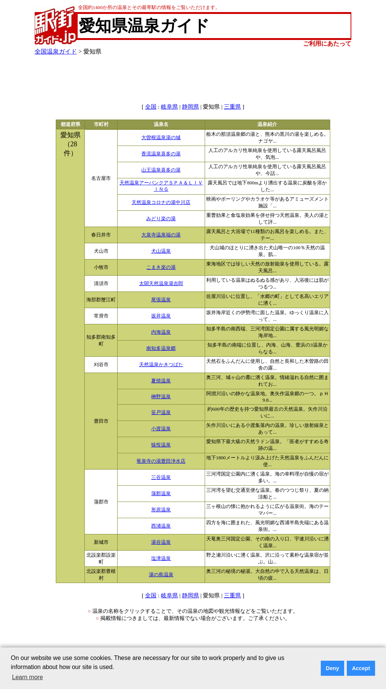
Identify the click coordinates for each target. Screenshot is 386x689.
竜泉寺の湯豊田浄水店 (160, 461)
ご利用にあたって (327, 43)
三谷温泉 (161, 477)
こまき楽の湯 (161, 267)
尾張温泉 (161, 299)
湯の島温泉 (161, 574)
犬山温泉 (161, 251)
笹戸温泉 (161, 412)
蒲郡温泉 (161, 493)
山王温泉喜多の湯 (161, 170)
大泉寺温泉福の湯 (161, 235)
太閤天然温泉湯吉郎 (161, 283)
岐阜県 (169, 107)
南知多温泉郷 (161, 348)
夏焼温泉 (161, 381)
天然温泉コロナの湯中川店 (161, 202)
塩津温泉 (161, 558)
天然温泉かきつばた (161, 364)
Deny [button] (332, 668)
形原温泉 (161, 510)
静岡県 (190, 107)
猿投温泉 (161, 445)
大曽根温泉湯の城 (161, 137)
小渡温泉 (161, 428)
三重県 (232, 107)
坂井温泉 (161, 316)
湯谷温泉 (161, 542)
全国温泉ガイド (56, 51)
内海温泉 (161, 332)
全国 (150, 107)
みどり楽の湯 (161, 218)
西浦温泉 (161, 526)
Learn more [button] (27, 677)
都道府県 (70, 124)
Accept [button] (361, 668)
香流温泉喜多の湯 (161, 154)
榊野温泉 (161, 396)
